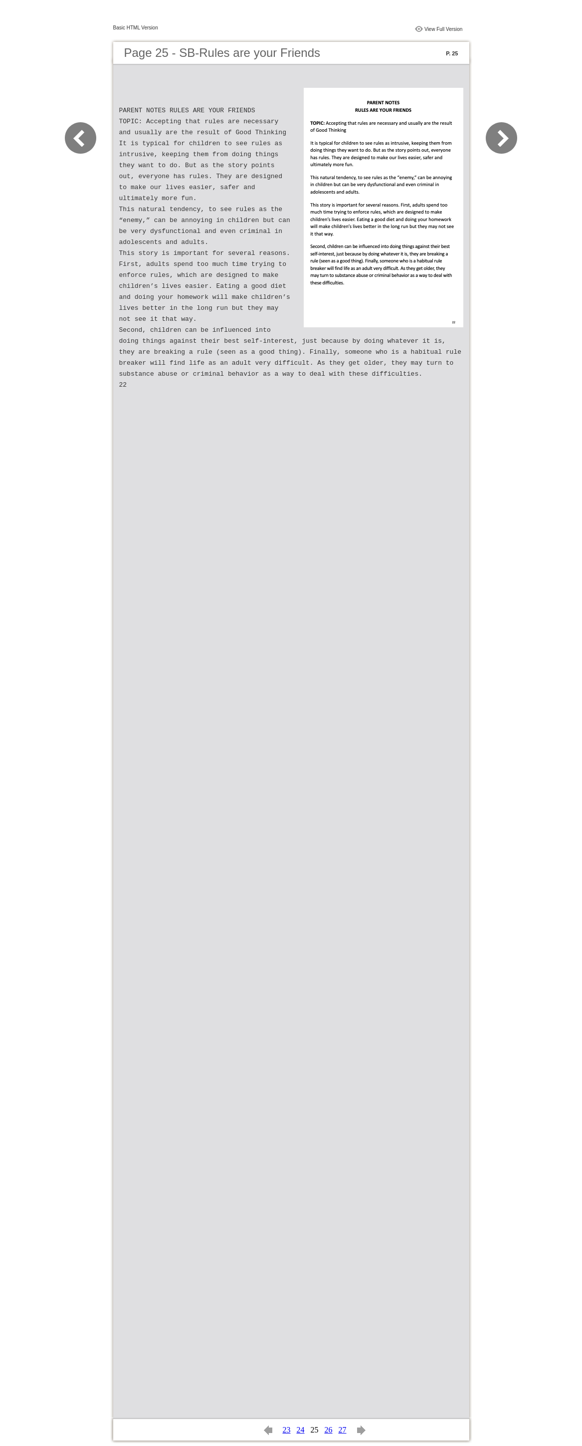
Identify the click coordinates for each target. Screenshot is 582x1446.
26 (329, 1430)
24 (301, 1430)
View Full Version (443, 29)
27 (343, 1430)
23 (287, 1430)
